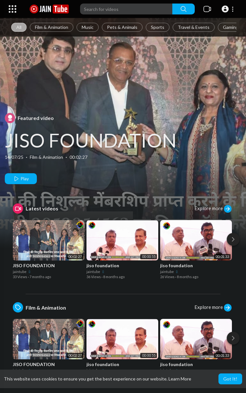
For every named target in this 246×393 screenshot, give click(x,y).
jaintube (22, 271)
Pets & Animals (122, 27)
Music (88, 27)
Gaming (230, 27)
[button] (228, 9)
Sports (157, 27)
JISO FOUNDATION (90, 140)
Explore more (213, 209)
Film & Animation (51, 27)
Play (21, 178)
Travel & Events (193, 27)
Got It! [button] (230, 378)
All (18, 27)
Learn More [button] (179, 378)
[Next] (233, 239)
